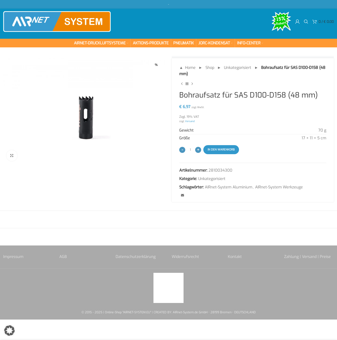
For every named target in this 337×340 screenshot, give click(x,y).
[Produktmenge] (190, 149)
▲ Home (187, 67)
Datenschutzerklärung (136, 256)
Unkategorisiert (237, 67)
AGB (63, 256)
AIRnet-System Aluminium (228, 187)
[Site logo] (57, 21)
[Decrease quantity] (182, 150)
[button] (9, 330)
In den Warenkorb (221, 149)
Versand (190, 121)
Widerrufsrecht (185, 256)
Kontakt (235, 256)
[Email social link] (182, 195)
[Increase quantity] (198, 150)
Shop (209, 67)
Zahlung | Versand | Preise (307, 256)
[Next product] (192, 84)
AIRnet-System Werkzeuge (279, 187)
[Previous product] (181, 84)
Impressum (13, 256)
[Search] (306, 21)
